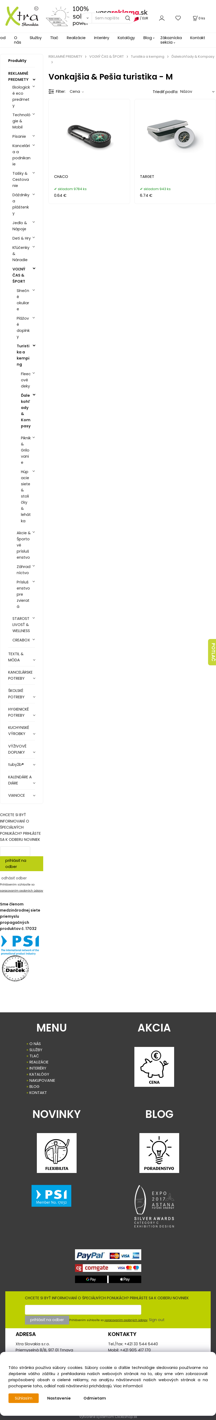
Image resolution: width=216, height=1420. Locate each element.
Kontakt (197, 37)
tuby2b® (16, 764)
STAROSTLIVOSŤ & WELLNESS (21, 624)
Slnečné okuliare (23, 300)
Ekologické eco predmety (21, 96)
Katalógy (126, 37)
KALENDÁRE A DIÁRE (20, 780)
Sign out (157, 1319)
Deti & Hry (21, 238)
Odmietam (94, 1398)
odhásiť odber (14, 878)
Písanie (19, 136)
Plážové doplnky (23, 327)
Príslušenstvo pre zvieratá (23, 594)
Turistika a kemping (23, 355)
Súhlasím (23, 1398)
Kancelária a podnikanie (21, 155)
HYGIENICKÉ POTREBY (18, 712)
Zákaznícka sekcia (171, 40)
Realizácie (76, 37)
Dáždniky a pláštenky (20, 204)
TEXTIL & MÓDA (16, 657)
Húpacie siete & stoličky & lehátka (26, 496)
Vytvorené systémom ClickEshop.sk (108, 1416)
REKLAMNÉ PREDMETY (18, 76)
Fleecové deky (26, 380)
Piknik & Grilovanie (26, 450)
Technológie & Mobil (21, 121)
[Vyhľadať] (86, 18)
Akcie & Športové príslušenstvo (24, 545)
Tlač (54, 37)
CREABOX (21, 640)
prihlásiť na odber (15, 863)
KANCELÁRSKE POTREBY (20, 675)
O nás (17, 40)
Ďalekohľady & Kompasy (26, 411)
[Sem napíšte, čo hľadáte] (113, 18)
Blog (147, 37)
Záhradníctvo (23, 569)
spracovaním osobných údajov (21, 891)
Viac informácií (128, 1386)
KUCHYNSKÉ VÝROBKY (18, 730)
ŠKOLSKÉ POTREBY (16, 693)
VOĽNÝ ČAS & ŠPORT (18, 275)
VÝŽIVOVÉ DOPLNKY (17, 749)
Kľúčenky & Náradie (20, 253)
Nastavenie (59, 1398)
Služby (36, 37)
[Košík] (198, 18)
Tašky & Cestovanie (20, 179)
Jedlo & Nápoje (19, 226)
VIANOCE (16, 795)
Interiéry (101, 37)
